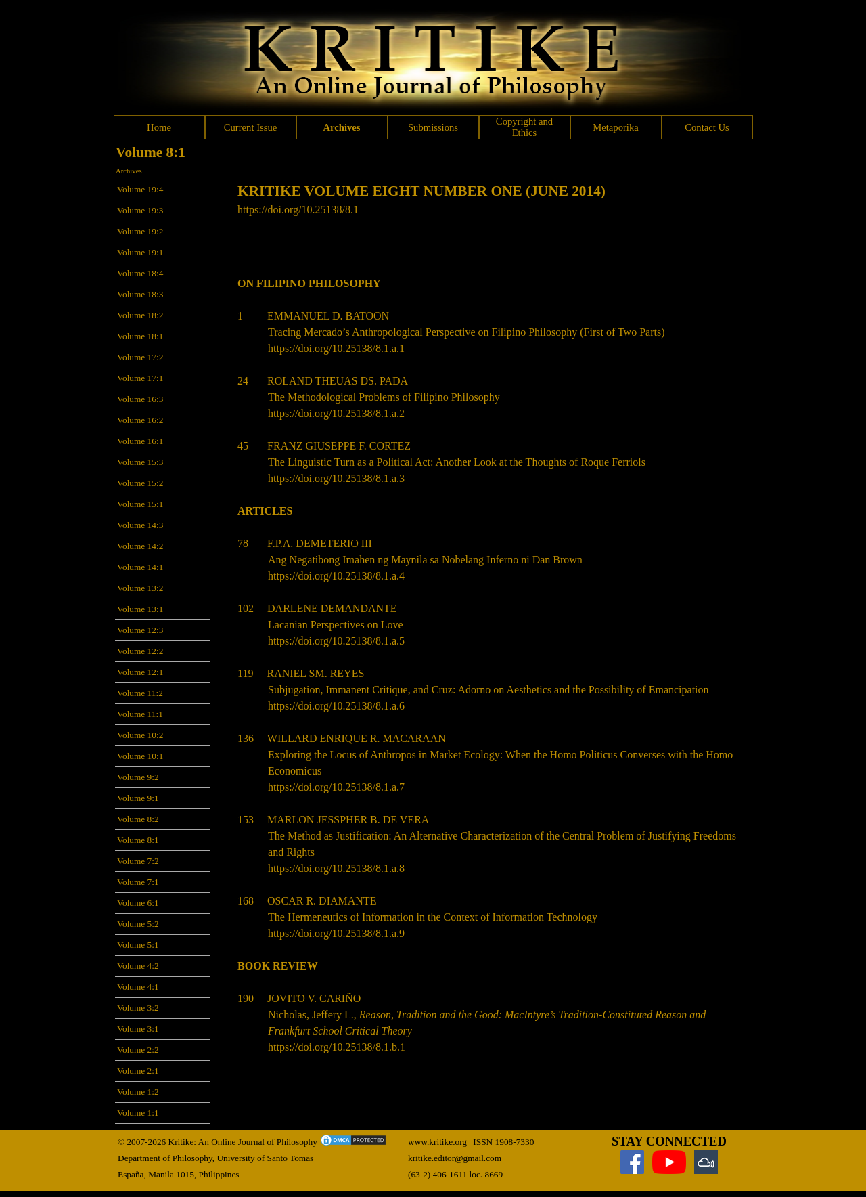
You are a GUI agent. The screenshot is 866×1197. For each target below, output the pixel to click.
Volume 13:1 (140, 609)
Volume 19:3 (140, 210)
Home (159, 127)
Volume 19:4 (140, 189)
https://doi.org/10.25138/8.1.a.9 (336, 933)
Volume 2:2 (138, 1050)
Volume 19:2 (140, 231)
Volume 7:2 (138, 861)
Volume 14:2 (140, 546)
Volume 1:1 (138, 1113)
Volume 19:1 (140, 252)
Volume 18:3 (140, 294)
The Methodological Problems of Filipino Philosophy (384, 397)
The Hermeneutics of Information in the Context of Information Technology (432, 917)
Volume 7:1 (138, 882)
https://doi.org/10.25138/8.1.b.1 (336, 1047)
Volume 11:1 (140, 714)
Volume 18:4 (140, 273)
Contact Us (707, 127)
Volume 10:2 (140, 735)
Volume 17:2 (140, 357)
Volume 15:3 (140, 462)
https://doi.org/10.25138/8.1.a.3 (336, 478)
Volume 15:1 (140, 504)
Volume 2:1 (138, 1071)
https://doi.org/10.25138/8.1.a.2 (336, 413)
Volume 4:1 (138, 987)
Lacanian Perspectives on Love (335, 624)
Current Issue (250, 127)
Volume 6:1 (138, 903)
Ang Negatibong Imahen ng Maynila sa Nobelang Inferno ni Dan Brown (425, 559)
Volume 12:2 (140, 651)
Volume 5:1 (138, 945)
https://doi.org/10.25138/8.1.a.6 (336, 706)
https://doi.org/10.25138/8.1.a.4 (336, 576)
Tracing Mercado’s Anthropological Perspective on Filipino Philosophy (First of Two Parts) (466, 332)
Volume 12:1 (140, 672)
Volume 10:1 (140, 756)
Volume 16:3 (140, 399)
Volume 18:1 (140, 336)
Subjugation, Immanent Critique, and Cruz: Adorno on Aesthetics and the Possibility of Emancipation (488, 689)
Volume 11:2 (140, 693)
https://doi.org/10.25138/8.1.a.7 (336, 787)
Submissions (433, 127)
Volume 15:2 (140, 483)
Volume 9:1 (138, 798)
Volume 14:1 (140, 567)
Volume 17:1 (140, 378)
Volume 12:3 (140, 630)
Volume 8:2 (138, 819)
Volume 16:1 (140, 441)
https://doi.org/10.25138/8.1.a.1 (336, 348)
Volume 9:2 (138, 777)
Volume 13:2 (140, 588)
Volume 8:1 (138, 840)
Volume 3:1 (138, 1029)
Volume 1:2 (138, 1092)
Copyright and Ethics (524, 127)
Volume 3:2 (138, 1008)
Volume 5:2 (138, 924)
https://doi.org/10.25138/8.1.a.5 (336, 641)
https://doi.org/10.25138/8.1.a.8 (336, 868)
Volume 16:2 (140, 420)
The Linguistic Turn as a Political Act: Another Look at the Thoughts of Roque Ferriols (456, 462)
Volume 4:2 (138, 966)
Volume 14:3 (140, 525)
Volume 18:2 (140, 315)
